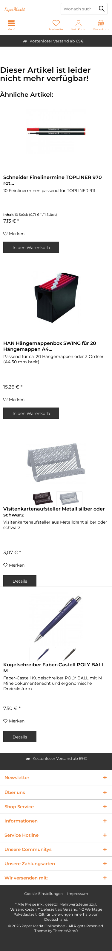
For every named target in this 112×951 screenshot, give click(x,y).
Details (20, 581)
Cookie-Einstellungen (43, 893)
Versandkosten (23, 909)
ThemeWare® (65, 930)
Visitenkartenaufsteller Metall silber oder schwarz (54, 512)
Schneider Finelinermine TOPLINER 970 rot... (52, 180)
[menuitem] (101, 25)
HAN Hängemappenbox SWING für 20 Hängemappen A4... (49, 346)
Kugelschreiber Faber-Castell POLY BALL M (54, 667)
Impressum (77, 893)
